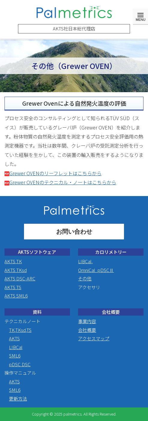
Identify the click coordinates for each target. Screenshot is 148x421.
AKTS (14, 338)
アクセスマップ (93, 338)
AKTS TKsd (16, 270)
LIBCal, (85, 261)
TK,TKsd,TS (20, 330)
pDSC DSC (20, 364)
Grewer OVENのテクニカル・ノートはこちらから (60, 182)
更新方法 (18, 398)
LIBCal (16, 347)
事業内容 (87, 321)
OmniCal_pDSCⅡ (96, 270)
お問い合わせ (74, 231)
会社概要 (87, 330)
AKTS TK (13, 261)
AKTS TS (13, 287)
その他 (85, 278)
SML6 (14, 355)
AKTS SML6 (16, 295)
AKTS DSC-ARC (20, 278)
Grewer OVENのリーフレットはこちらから (53, 173)
